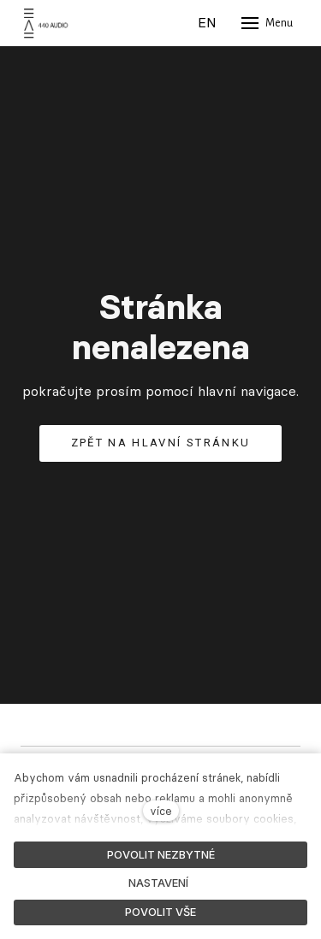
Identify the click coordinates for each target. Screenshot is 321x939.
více (161, 811)
